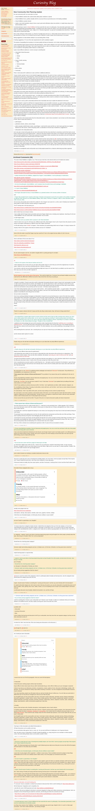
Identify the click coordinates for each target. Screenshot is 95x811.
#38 (28, 809)
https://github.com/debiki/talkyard (45, 788)
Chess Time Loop (4, 114)
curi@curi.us (6, 9)
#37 (26, 798)
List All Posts (4, 33)
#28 (26, 592)
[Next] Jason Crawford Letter (55, 8)
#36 (26, 779)
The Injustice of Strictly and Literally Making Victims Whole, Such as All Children (6, 90)
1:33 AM (18, 338)
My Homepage (4, 14)
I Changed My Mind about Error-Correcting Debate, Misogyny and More (5, 55)
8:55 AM (18, 464)
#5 (29, 272)
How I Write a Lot (4, 60)
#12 (26, 400)
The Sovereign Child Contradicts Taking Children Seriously (5, 82)
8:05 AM (20, 437)
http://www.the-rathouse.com (21, 245)
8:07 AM (21, 450)
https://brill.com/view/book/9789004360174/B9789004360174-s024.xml (31, 186)
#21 (26, 531)
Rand (2, 27)
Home (45, 8)
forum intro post (35, 154)
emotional (35, 711)
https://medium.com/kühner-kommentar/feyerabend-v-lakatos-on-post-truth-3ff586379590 (36, 166)
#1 (26, 230)
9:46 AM (18, 531)
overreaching (42, 711)
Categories (3, 31)
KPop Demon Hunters (5, 64)
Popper (6, 27)
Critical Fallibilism (4, 11)
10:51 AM (20, 603)
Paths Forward (20, 712)
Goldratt (2, 28)
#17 (26, 464)
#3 (26, 249)
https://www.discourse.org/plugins (22, 510)
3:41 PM (18, 235)
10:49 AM (18, 592)
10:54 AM (21, 630)
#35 (26, 736)
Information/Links (5, 36)
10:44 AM (20, 555)
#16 (28, 455)
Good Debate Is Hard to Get (6, 53)
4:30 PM (18, 313)
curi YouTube (4, 15)
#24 (28, 549)
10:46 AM (20, 572)
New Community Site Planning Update (28, 12)
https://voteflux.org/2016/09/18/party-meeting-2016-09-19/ (29, 796)
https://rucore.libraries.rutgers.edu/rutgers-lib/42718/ (27, 164)
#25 (28, 555)
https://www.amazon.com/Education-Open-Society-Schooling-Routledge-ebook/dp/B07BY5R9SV (37, 207)
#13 (26, 425)
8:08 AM (20, 455)
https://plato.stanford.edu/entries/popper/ (24, 240)
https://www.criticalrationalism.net (22, 247)
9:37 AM (18, 505)
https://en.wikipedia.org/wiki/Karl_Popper (24, 243)
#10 (15, 347)
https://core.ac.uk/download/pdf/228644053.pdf (25, 190)
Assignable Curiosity (4, 66)
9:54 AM (20, 809)
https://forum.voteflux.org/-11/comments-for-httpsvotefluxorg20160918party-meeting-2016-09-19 (38, 793)
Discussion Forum (5, 12)
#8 (26, 313)
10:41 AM (20, 549)
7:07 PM (18, 367)
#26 (28, 572)
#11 (26, 367)
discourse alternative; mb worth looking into (25, 782)
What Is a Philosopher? (5, 106)
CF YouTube (3, 16)
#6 (26, 279)
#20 (15, 756)
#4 (26, 257)
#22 (28, 538)
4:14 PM (21, 272)
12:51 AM (18, 425)
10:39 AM (20, 538)
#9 (26, 338)
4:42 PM (18, 279)
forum (24, 154)
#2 (26, 235)
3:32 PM (18, 230)
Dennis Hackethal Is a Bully (5, 67)
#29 (28, 603)
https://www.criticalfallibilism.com (22, 255)
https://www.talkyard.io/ (68, 783)
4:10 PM (18, 798)
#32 (29, 630)
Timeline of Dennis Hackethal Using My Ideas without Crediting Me (6, 73)
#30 (28, 619)
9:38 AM (18, 517)
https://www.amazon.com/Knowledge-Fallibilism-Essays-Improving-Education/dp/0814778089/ (37, 209)
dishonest (29, 711)
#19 (26, 517)
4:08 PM (18, 257)
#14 (28, 437)
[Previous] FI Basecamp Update (35, 8)
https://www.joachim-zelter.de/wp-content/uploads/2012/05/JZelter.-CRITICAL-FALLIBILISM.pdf (37, 162)
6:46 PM (18, 400)
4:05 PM (18, 249)
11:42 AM (18, 736)
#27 (26, 579)
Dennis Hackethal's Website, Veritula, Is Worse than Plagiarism (6, 70)
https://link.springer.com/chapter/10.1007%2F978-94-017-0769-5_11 (30, 168)
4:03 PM (18, 779)
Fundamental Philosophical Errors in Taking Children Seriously (5, 94)
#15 (29, 450)
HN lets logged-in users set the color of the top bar (26, 275)
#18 (26, 505)
